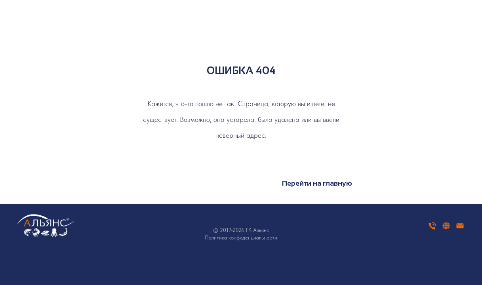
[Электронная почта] (460, 228)
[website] (446, 228)
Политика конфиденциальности (241, 237)
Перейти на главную (317, 183)
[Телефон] (432, 228)
